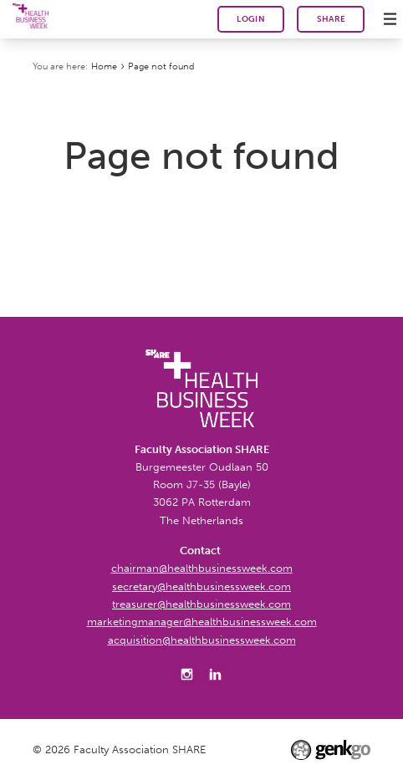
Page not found (161, 66)
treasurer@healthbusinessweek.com (201, 603)
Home (104, 66)
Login (251, 19)
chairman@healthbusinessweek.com (202, 567)
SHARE (331, 18)
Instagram (187, 673)
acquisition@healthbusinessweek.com (202, 639)
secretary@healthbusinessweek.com (201, 586)
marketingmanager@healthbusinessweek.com (202, 621)
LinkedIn (215, 673)
